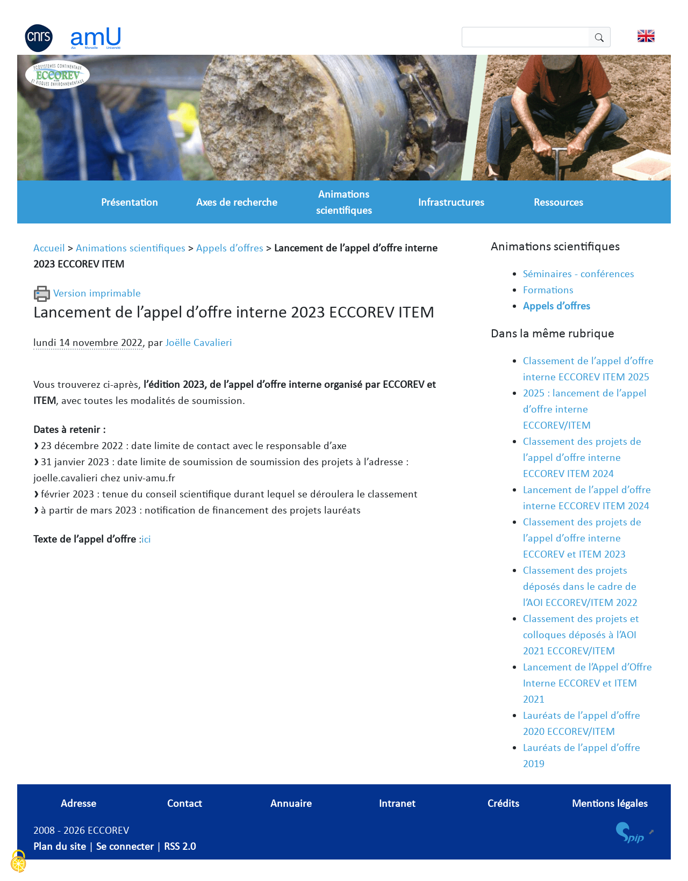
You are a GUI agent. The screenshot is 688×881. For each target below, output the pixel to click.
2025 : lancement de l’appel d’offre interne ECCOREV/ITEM (585, 408)
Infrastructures (451, 202)
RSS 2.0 (180, 846)
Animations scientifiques (130, 247)
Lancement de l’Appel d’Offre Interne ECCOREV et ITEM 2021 (587, 682)
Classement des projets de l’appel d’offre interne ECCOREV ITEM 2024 (582, 457)
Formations (548, 289)
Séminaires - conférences (578, 273)
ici (146, 538)
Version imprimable (87, 292)
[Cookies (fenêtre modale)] (19, 862)
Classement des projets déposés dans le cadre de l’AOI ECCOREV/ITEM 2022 (580, 586)
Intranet (397, 803)
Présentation (129, 202)
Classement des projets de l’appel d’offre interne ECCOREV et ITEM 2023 (582, 537)
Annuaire (291, 803)
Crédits (503, 803)
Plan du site (59, 846)
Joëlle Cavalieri (199, 342)
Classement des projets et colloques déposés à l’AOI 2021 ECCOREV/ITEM (581, 634)
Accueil (49, 247)
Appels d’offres (229, 247)
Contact (184, 803)
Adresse (78, 803)
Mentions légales (610, 803)
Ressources (558, 202)
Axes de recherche (236, 202)
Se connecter (125, 846)
